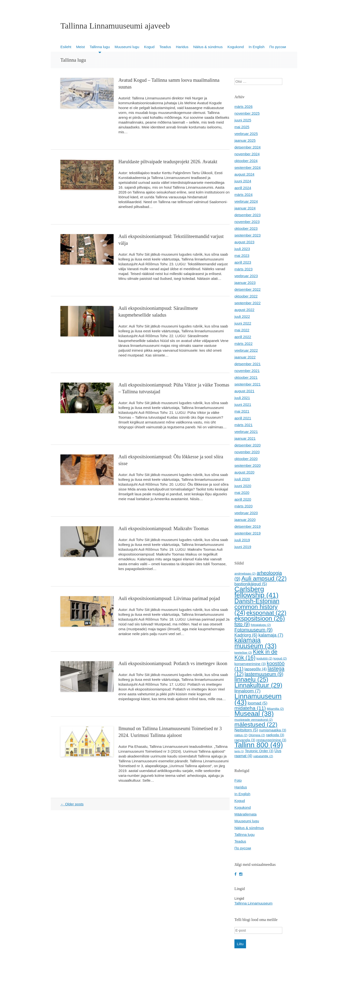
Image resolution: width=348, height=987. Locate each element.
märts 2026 (243, 106)
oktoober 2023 (246, 228)
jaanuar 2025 (245, 140)
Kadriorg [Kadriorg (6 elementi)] (245, 635)
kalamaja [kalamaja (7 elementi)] (270, 635)
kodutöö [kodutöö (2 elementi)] (264, 658)
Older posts (72, 804)
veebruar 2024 (246, 201)
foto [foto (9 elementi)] (242, 624)
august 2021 (244, 391)
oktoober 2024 (246, 161)
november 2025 (247, 113)
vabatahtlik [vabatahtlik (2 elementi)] (263, 756)
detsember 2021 (247, 364)
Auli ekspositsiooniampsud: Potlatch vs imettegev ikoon (172, 663)
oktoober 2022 (246, 296)
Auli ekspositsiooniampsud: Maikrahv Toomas (163, 528)
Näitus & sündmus (208, 47)
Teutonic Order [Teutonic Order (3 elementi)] (259, 751)
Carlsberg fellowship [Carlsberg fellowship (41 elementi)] (256, 592)
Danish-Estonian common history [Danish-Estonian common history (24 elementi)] (256, 607)
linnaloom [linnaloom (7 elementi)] (247, 690)
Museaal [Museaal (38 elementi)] (254, 713)
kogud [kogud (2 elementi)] (280, 658)
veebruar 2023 (246, 276)
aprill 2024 (242, 188)
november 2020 (247, 452)
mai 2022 (241, 330)
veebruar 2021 (246, 432)
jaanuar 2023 (245, 283)
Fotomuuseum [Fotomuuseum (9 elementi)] (253, 629)
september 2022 (247, 303)
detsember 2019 (247, 526)
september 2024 (247, 167)
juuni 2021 (242, 404)
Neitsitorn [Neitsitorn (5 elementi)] (246, 730)
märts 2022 (243, 343)
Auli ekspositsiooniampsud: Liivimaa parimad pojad (169, 598)
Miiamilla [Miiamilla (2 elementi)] (275, 709)
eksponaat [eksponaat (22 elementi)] (266, 612)
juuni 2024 (242, 181)
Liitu (240, 944)
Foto (238, 780)
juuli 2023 (242, 249)
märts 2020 (243, 506)
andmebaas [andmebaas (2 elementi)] (245, 573)
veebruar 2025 (246, 134)
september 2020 (247, 465)
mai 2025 (241, 127)
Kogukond (235, 47)
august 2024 (244, 174)
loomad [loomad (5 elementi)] (258, 703)
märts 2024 (243, 195)
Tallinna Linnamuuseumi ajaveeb (115, 26)
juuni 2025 (242, 120)
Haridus (182, 47)
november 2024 (247, 154)
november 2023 (247, 222)
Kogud (149, 47)
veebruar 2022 (246, 350)
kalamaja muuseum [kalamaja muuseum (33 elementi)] (255, 643)
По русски (277, 47)
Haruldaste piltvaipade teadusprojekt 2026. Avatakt (167, 161)
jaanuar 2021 (245, 438)
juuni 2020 (242, 486)
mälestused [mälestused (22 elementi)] (255, 724)
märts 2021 (243, 425)
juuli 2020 (242, 479)
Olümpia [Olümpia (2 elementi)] (257, 735)
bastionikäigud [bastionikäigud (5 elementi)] (250, 584)
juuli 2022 (242, 316)
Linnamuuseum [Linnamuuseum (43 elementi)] (258, 699)
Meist (80, 47)
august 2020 (244, 472)
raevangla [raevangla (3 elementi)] (244, 740)
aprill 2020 (242, 499)
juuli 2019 (242, 540)
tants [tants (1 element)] (239, 751)
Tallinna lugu (100, 47)
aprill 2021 (242, 418)
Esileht (65, 47)
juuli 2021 (242, 398)
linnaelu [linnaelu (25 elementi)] (251, 679)
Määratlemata (245, 814)
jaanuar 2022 (245, 357)
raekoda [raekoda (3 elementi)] (275, 735)
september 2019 (247, 533)
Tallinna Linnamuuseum (253, 903)
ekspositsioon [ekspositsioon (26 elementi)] (259, 618)
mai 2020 (241, 492)
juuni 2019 (242, 547)
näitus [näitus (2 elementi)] (240, 735)
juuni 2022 (242, 323)
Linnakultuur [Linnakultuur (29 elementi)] (258, 685)
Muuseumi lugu (127, 47)
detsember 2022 (247, 289)
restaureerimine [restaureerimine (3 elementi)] (271, 740)
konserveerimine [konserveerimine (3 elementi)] (250, 664)
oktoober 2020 (246, 459)
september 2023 (247, 235)
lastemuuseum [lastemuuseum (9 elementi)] (264, 674)
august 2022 (244, 310)
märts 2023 (243, 269)
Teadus (165, 47)
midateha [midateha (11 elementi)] (250, 708)
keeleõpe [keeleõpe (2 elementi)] (243, 652)
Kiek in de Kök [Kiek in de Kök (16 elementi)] (255, 655)
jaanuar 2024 (245, 208)
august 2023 (244, 242)
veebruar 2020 (246, 513)
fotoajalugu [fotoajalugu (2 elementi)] (261, 625)
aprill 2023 (242, 262)
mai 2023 (241, 255)
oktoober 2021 (246, 377)
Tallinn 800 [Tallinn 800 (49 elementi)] (258, 745)
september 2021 (247, 384)
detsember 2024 (247, 147)
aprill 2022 (242, 337)
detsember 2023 (247, 215)
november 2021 (247, 371)
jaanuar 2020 (245, 520)
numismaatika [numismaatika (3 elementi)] (272, 730)
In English (257, 47)
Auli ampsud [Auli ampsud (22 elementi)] (264, 578)
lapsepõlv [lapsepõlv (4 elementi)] (256, 669)
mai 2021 (241, 411)
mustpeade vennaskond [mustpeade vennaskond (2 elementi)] (253, 719)
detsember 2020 (247, 445)
